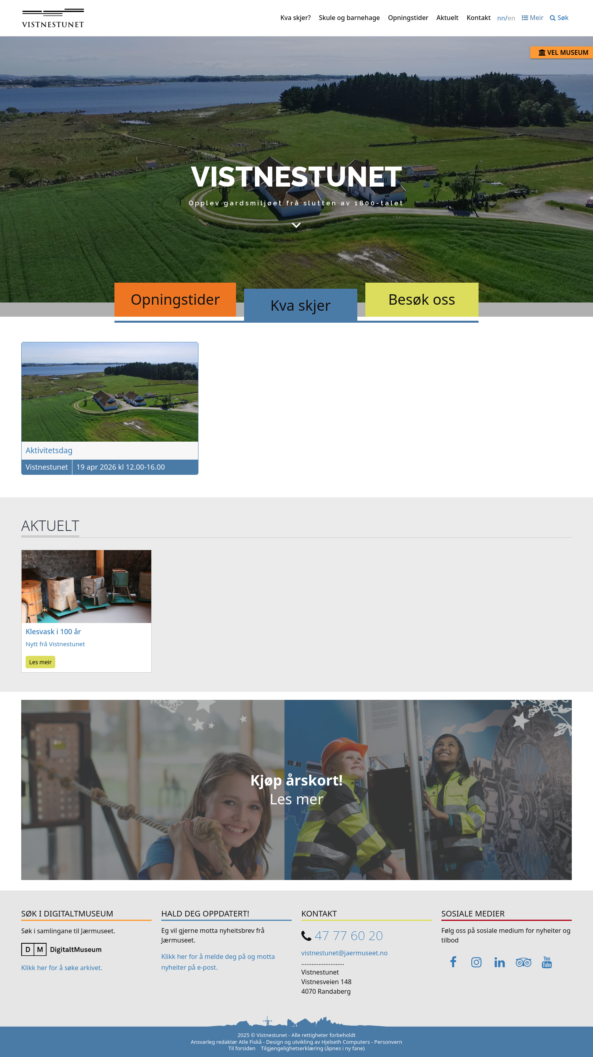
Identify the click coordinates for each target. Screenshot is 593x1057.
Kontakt (479, 17)
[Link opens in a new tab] (61, 948)
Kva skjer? (295, 17)
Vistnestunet (47, 467)
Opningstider (408, 17)
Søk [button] (559, 17)
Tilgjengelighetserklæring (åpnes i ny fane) (313, 1048)
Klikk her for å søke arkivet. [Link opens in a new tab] (61, 967)
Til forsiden (242, 1048)
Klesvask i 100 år (53, 631)
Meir (532, 17)
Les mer (297, 799)
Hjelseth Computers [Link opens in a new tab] (345, 1041)
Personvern (388, 1041)
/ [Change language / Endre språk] (506, 18)
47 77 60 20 (349, 935)
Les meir (40, 662)
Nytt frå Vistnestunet (55, 644)
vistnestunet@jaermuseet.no (344, 952)
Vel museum (564, 52)
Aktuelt (448, 17)
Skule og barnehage (349, 17)
